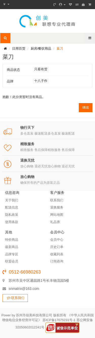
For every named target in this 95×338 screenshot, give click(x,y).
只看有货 (40, 69)
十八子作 (40, 81)
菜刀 (59, 48)
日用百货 (18, 48)
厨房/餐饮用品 (41, 48)
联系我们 (15, 298)
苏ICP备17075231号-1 (59, 320)
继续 (85, 107)
